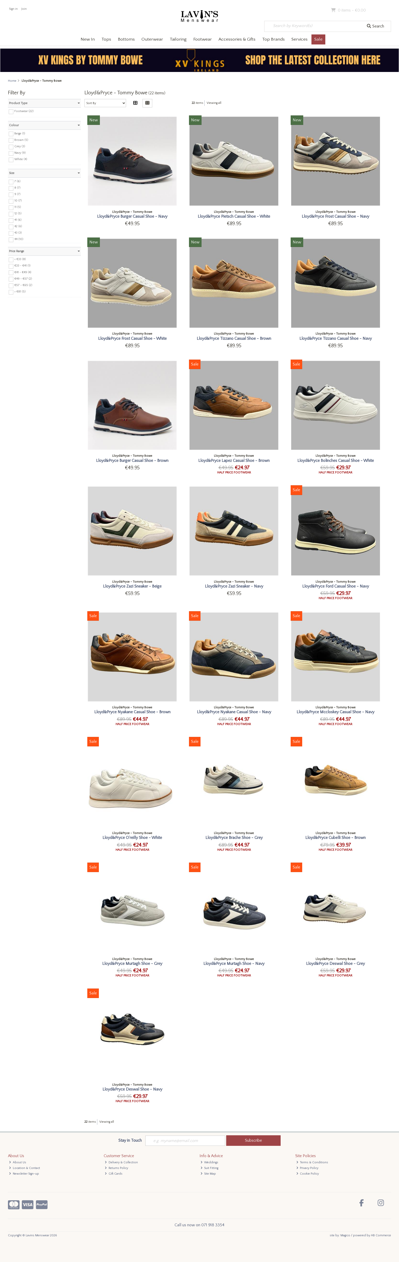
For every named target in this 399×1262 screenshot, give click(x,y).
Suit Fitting (209, 1168)
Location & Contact (24, 1168)
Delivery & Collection (121, 1162)
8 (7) (17, 187)
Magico (345, 1235)
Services (299, 39)
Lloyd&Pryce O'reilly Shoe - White (132, 837)
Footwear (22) (24, 111)
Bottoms (126, 39)
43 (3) (18, 232)
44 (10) (18, 239)
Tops (106, 39)
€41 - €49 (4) (22, 272)
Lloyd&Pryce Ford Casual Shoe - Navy (335, 586)
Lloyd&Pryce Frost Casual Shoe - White (132, 338)
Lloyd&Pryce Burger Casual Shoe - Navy (132, 216)
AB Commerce (381, 1235)
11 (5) (17, 207)
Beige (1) (19, 133)
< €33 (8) (20, 259)
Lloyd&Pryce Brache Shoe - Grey (234, 837)
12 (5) (18, 213)
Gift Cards (113, 1173)
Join (24, 9)
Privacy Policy (307, 1168)
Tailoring (178, 39)
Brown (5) (21, 139)
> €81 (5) (20, 291)
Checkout (380, 10)
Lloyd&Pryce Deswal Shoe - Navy (132, 1089)
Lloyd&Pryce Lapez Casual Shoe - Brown (234, 460)
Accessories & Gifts (236, 39)
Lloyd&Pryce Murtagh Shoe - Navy (233, 963)
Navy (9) (20, 152)
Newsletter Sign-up (24, 1173)
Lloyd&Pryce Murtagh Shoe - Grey (132, 963)
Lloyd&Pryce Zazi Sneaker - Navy (234, 586)
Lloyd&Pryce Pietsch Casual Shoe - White (234, 216)
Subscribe (253, 1140)
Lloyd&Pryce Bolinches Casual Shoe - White (335, 460)
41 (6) (18, 220)
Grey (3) (19, 146)
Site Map (208, 1173)
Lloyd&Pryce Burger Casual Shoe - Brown (132, 460)
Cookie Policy (307, 1173)
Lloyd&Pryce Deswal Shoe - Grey (335, 963)
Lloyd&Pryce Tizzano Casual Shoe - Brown (234, 338)
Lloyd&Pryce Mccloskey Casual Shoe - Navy (335, 712)
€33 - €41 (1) (22, 265)
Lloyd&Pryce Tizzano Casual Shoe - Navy (335, 338)
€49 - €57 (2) (23, 278)
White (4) (20, 159)
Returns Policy (116, 1168)
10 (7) (18, 200)
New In (88, 39)
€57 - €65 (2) (23, 285)
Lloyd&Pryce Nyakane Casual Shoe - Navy (234, 712)
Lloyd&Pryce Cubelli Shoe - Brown (335, 837)
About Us (17, 1162)
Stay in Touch (130, 1140)
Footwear (202, 39)
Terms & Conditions (312, 1162)
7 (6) (17, 181)
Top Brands (273, 39)
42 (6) (18, 226)
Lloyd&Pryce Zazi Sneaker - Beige (132, 586)
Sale (318, 39)
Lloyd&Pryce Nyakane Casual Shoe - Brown (132, 712)
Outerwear (152, 39)
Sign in (13, 9)
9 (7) (17, 194)
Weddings (209, 1162)
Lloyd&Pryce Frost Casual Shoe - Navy (335, 216)
